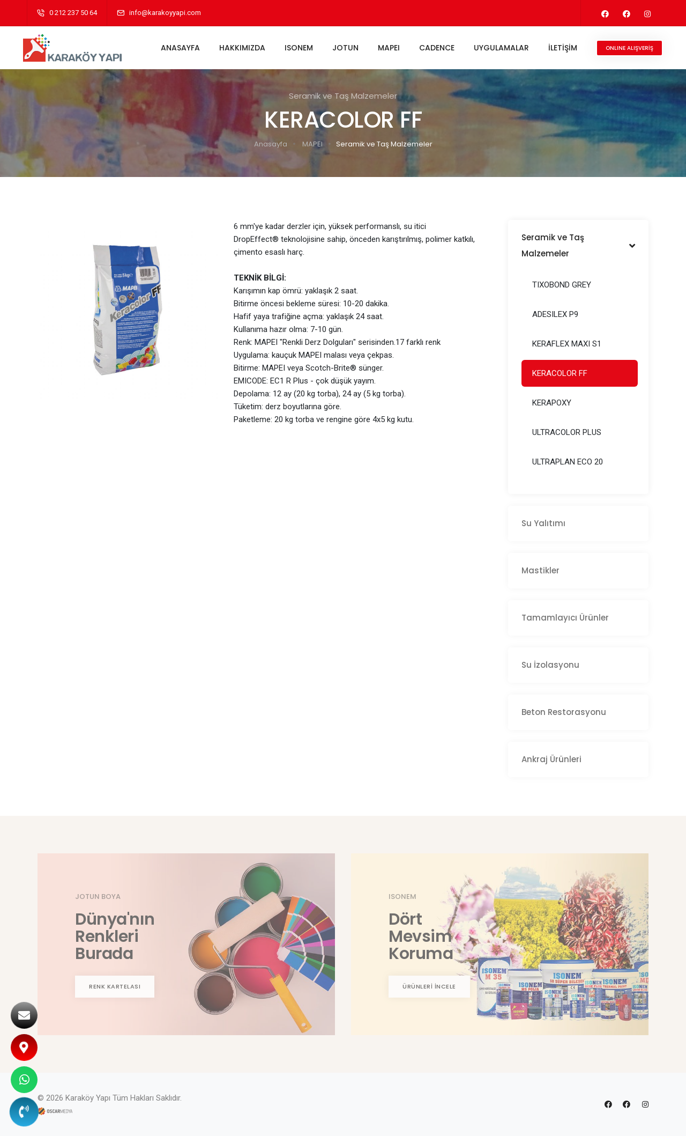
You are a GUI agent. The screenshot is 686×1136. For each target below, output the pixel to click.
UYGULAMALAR (497, 47)
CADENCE (433, 47)
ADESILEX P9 (555, 314)
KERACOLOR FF (559, 373)
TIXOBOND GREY (561, 285)
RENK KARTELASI (114, 986)
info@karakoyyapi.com (165, 13)
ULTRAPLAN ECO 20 (567, 462)
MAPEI (385, 47)
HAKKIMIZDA (238, 47)
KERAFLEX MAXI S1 (566, 344)
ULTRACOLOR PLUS (566, 432)
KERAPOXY (551, 403)
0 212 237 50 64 (73, 13)
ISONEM (295, 47)
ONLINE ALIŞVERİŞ (626, 48)
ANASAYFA (176, 47)
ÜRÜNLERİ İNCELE (429, 986)
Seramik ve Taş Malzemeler (384, 144)
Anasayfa (270, 144)
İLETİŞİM (559, 47)
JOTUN (342, 47)
